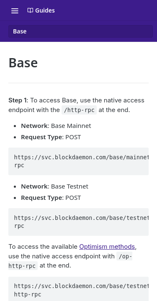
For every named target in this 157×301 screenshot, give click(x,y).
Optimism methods (107, 246)
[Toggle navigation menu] (14, 10)
